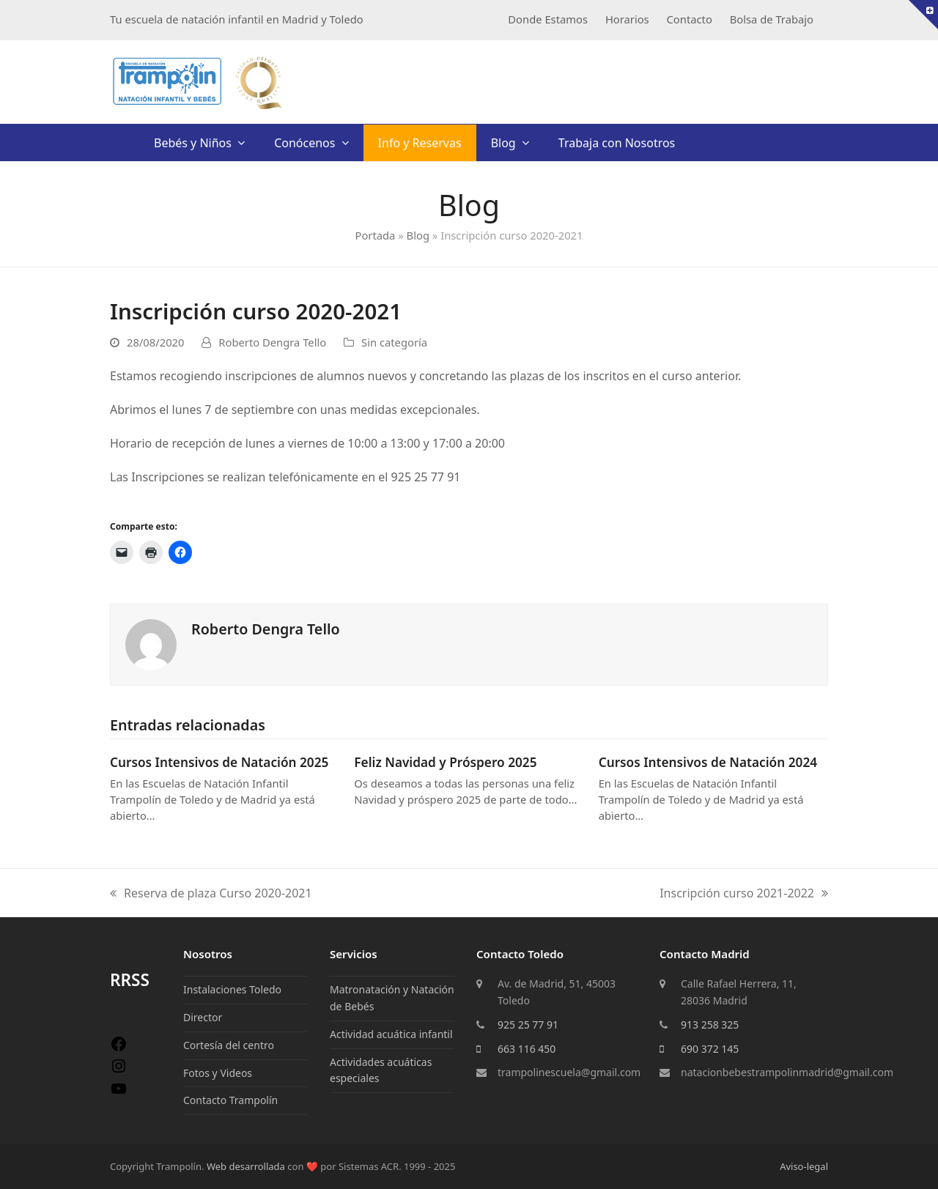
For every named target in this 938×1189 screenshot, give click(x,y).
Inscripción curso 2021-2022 (744, 894)
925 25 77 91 (528, 1024)
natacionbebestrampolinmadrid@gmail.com (787, 1072)
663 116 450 (526, 1049)
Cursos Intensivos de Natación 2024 (708, 762)
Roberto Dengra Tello (272, 342)
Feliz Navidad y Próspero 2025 (445, 762)
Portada (375, 235)
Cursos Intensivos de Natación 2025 (219, 762)
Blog (418, 235)
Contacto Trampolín (230, 1100)
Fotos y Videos (217, 1073)
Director (202, 1017)
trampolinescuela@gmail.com (569, 1072)
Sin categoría (394, 342)
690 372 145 (710, 1049)
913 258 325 (710, 1024)
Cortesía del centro (228, 1045)
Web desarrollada (246, 1166)
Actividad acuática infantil (391, 1034)
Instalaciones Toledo (232, 989)
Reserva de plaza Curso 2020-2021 (211, 894)
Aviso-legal (804, 1166)
